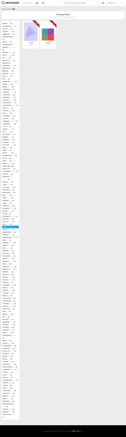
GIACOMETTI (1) (10, 171)
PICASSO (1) (8, 293)
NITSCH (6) (8, 277)
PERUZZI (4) (8, 290)
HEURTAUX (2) (8, 192)
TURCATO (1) (8, 393)
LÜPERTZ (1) (8, 235)
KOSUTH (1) (8, 221)
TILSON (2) (7, 385)
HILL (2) (7, 195)
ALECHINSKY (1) (9, 26)
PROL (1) (6, 311)
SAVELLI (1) (8, 343)
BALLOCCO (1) (8, 60)
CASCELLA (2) (9, 100)
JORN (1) (6, 203)
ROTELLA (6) (8, 324)
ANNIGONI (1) (8, 34)
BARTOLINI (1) (8, 68)
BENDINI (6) (7, 71)
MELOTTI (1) (8, 258)
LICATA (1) (8, 229)
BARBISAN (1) (9, 65)
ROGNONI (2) (8, 322)
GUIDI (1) (7, 184)
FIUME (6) (8, 163)
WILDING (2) (8, 412)
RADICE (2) (7, 314)
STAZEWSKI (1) (9, 369)
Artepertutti (6, 9)
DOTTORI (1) (9, 145)
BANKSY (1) (6, 63)
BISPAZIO (31, 44)
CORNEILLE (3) (10, 121)
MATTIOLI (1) (8, 253)
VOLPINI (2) (8, 409)
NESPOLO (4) (7, 274)
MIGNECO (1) (9, 261)
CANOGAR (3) (8, 95)
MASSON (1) (8, 250)
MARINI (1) (7, 245)
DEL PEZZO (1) (8, 134)
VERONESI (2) (8, 401)
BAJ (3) (6, 58)
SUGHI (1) (7, 377)
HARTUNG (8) (8, 190)
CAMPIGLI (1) (9, 92)
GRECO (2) (7, 182)
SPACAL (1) (7, 359)
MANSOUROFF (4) (9, 237)
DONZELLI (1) (8, 139)
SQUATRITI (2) (9, 364)
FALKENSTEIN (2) (9, 155)
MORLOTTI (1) (8, 269)
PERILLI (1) (7, 287)
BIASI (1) (7, 76)
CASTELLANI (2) (9, 102)
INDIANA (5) (8, 200)
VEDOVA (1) (8, 396)
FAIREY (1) (8, 153)
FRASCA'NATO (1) (8, 166)
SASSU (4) (6, 340)
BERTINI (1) (8, 73)
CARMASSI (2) (8, 97)
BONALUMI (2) (9, 81)
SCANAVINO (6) (9, 346)
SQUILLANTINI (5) (10, 367)
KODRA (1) (8, 211)
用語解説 (73, 431)
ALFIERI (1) (7, 29)
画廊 (36, 3)
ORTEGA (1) (7, 282)
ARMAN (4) (9, 48)
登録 (102, 3)
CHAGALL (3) (8, 110)
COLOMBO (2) (8, 116)
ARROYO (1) (8, 52)
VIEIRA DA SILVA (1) (9, 405)
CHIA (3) (7, 113)
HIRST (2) (7, 198)
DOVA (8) (7, 147)
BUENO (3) (7, 84)
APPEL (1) (7, 42)
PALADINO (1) (9, 285)
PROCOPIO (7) (8, 309)
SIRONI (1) (7, 356)
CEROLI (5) (7, 108)
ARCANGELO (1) (7, 44)
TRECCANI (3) (9, 390)
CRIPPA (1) (8, 129)
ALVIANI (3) (8, 31)
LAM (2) (7, 224)
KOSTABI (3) (8, 219)
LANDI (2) (7, 227)
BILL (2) (6, 79)
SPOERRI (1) (8, 361)
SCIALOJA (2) (7, 353)
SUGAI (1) (7, 375)
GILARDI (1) (7, 174)
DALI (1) (7, 132)
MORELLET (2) (9, 266)
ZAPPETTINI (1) (9, 416)
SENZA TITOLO (48, 44)
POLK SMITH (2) (9, 298)
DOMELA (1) (8, 137)
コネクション (112, 3)
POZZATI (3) (9, 306)
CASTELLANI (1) (10, 105)
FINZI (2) (6, 161)
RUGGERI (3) (8, 327)
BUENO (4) (8, 87)
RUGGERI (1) (8, 330)
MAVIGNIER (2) (8, 256)
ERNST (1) (6, 150)
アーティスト (27, 3)
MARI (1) (6, 240)
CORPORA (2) (9, 124)
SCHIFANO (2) (8, 348)
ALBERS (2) (7, 23)
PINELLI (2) (7, 295)
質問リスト (80, 431)
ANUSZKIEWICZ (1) (9, 38)
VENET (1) (7, 398)
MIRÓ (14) (7, 264)
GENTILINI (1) (8, 169)
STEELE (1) (7, 372)
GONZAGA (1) (8, 178)
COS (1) (6, 126)
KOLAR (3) (6, 213)
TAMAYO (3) (8, 383)
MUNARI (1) (7, 272)
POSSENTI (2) (9, 303)
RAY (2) (6, 317)
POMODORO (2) (8, 301)
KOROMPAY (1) (9, 216)
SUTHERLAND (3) (10, 380)
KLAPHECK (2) (9, 208)
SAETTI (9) (7, 332)
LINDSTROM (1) (9, 232)
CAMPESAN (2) (8, 89)
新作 (43, 3)
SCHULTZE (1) (9, 351)
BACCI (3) (8, 55)
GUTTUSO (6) (8, 187)
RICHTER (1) (7, 319)
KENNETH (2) (8, 206)
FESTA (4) (6, 158)
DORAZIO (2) (8, 142)
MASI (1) (7, 248)
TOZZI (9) (7, 388)
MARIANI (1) (8, 243)
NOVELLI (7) (8, 280)
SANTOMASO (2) (9, 336)
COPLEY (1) (8, 118)
